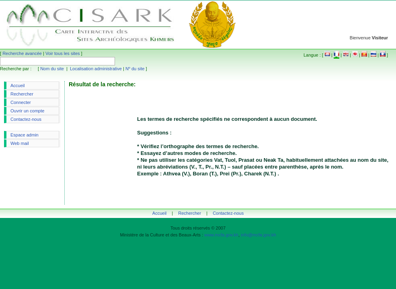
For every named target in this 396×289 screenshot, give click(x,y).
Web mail (19, 143)
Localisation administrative (96, 68)
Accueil (17, 85)
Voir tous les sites (62, 53)
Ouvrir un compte (27, 110)
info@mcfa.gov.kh (258, 234)
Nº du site (134, 68)
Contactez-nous (25, 119)
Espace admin (24, 134)
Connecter (20, 102)
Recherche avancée (22, 53)
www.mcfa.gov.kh (221, 234)
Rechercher (21, 94)
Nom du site (52, 68)
